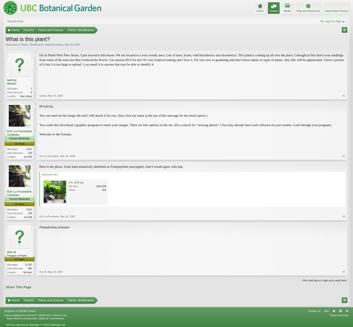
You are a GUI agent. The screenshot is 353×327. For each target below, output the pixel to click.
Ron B (11, 252)
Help (326, 311)
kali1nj (59, 44)
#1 (343, 95)
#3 (343, 216)
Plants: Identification (32, 44)
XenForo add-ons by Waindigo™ (24, 324)
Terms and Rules (339, 315)
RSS (346, 311)
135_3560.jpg (76, 182)
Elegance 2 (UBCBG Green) (20, 311)
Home (333, 311)
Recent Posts (15, 21)
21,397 (28, 264)
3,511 (29, 149)
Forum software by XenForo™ (36, 315)
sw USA (28, 157)
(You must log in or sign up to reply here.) (324, 280)
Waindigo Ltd (57, 324)
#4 (343, 271)
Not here (27, 272)
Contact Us (314, 311)
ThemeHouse (56, 318)
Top (340, 311)
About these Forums (336, 11)
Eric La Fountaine (19, 131)
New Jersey (26, 96)
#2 (343, 156)
